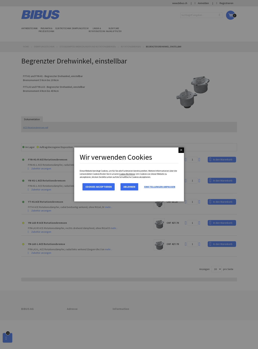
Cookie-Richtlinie (127, 173)
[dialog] (129, 174)
